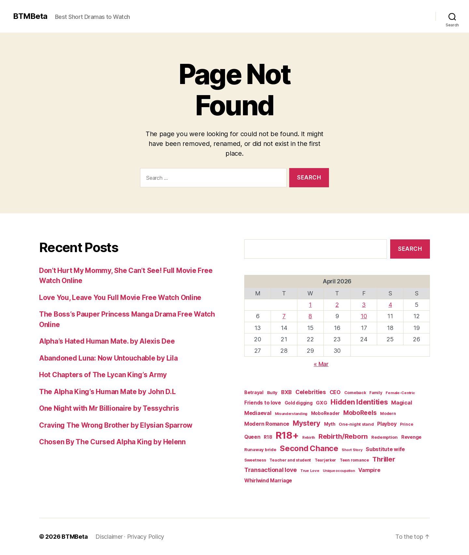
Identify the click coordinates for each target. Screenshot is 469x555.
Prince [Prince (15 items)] (406, 424)
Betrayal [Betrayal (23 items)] (253, 392)
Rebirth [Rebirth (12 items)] (308, 437)
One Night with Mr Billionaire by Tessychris (109, 408)
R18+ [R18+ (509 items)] (287, 435)
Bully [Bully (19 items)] (272, 392)
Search (410, 249)
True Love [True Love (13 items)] (310, 470)
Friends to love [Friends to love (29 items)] (262, 403)
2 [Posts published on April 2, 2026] (337, 304)
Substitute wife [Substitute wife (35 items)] (385, 449)
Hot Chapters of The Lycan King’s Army (103, 375)
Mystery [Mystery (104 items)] (306, 423)
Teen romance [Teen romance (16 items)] (354, 460)
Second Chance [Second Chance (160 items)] (309, 448)
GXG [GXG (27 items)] (321, 403)
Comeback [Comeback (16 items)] (355, 392)
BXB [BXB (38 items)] (286, 392)
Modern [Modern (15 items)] (388, 413)
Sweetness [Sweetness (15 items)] (255, 460)
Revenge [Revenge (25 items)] (411, 437)
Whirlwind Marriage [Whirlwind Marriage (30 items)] (268, 480)
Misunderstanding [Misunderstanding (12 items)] (291, 413)
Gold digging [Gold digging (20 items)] (299, 403)
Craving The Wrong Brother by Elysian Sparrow (115, 425)
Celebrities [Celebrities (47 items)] (310, 392)
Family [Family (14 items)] (375, 393)
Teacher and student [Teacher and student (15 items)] (290, 460)
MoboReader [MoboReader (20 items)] (325, 413)
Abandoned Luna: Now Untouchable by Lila (108, 358)
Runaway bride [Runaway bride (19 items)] (260, 449)
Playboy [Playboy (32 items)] (386, 424)
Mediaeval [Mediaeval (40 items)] (258, 413)
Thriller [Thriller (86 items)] (383, 459)
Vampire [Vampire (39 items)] (369, 470)
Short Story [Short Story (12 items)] (352, 450)
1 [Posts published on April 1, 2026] (310, 304)
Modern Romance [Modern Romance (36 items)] (266, 423)
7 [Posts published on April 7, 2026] (284, 316)
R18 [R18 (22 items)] (268, 437)
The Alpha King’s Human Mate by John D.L (107, 392)
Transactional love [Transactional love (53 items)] (270, 469)
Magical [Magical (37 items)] (401, 402)
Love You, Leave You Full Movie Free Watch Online (120, 297)
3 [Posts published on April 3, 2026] (364, 304)
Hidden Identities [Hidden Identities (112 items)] (359, 402)
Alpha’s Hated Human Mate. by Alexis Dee (107, 341)
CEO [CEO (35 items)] (335, 392)
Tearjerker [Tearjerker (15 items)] (325, 460)
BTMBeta (30, 16)
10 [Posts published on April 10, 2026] (364, 316)
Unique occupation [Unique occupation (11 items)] (339, 471)
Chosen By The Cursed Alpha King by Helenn (112, 442)
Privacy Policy (145, 536)
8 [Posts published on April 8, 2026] (310, 316)
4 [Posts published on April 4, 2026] (390, 304)
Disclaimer (108, 536)
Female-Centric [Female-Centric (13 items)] (400, 393)
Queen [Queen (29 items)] (252, 437)
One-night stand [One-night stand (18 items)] (356, 424)
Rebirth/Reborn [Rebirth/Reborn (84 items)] (343, 436)
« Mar (321, 364)
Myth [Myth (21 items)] (329, 424)
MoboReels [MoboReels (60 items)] (360, 413)
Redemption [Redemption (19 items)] (384, 437)
